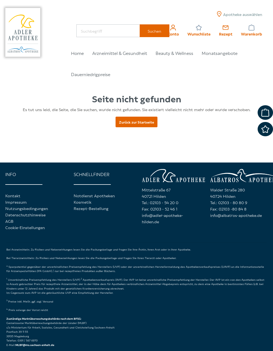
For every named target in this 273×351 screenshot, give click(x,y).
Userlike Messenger (113, 324)
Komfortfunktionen (113, 314)
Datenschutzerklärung (109, 268)
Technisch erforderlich (115, 295)
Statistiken (105, 304)
